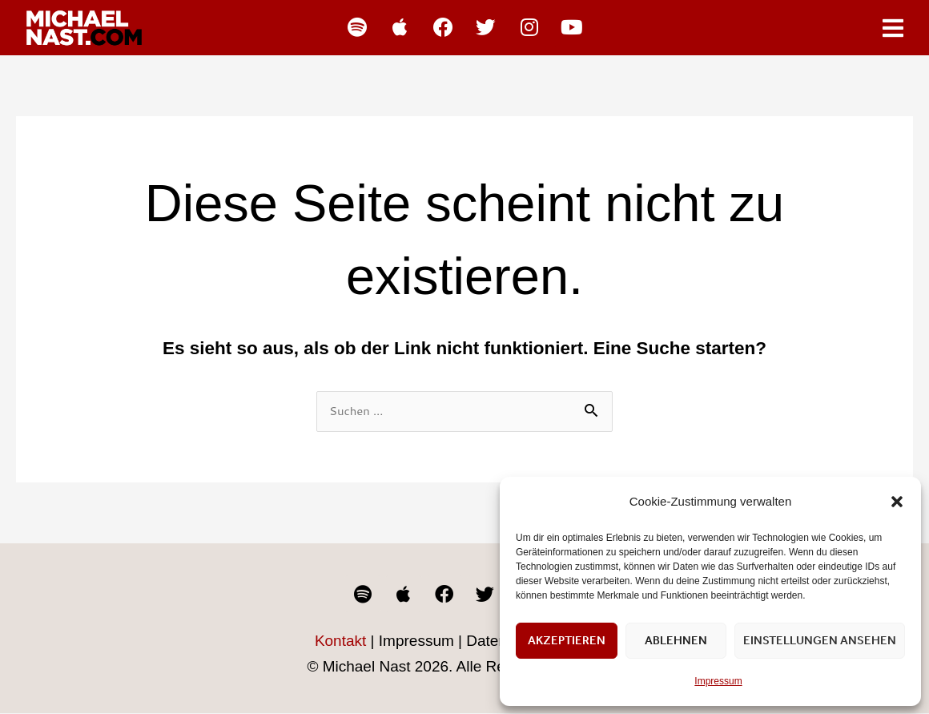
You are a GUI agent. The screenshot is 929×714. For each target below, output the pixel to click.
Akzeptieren (566, 640)
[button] (897, 502)
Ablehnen (676, 640)
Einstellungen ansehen (819, 640)
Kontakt (340, 642)
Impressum (718, 681)
